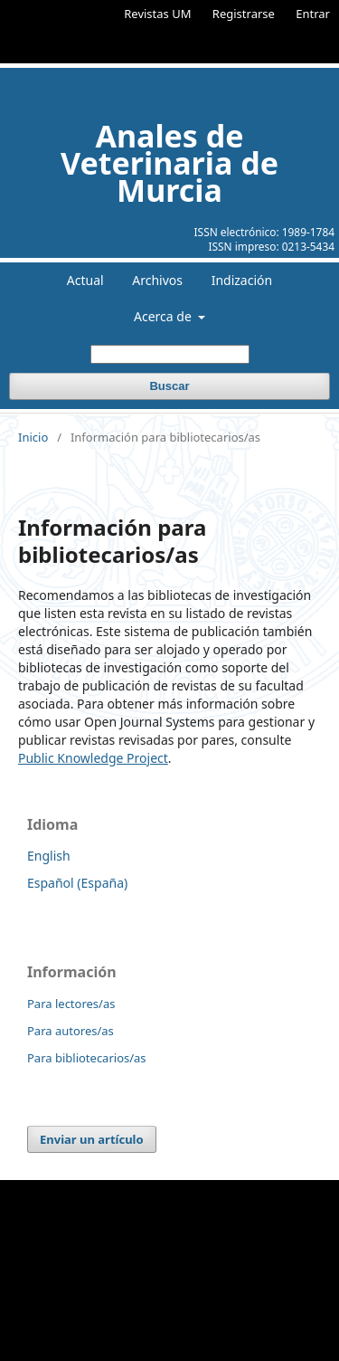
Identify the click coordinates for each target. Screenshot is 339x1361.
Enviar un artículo (92, 1139)
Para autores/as (70, 1031)
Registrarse (243, 13)
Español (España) (77, 882)
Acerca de (164, 316)
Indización (242, 280)
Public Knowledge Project (93, 757)
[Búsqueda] (170, 354)
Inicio (33, 437)
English (49, 855)
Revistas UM (157, 13)
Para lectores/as (71, 1003)
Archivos (157, 280)
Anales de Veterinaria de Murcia (169, 163)
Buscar (169, 386)
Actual (85, 280)
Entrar (313, 13)
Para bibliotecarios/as (86, 1058)
